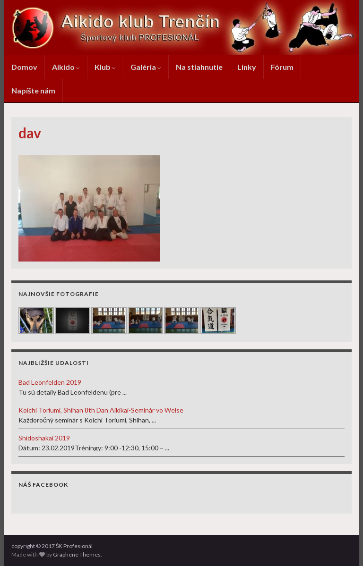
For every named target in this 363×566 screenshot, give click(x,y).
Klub (105, 66)
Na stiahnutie (199, 66)
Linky (246, 66)
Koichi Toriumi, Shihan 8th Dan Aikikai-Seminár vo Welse (100, 410)
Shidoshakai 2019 (44, 438)
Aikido (66, 66)
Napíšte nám (33, 90)
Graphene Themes (77, 554)
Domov (24, 66)
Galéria (145, 66)
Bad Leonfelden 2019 (49, 382)
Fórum (282, 66)
